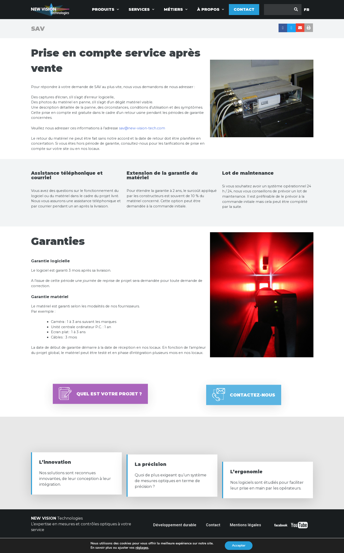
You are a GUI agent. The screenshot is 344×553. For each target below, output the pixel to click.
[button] (100, 403)
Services (141, 9)
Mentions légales (245, 525)
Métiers (176, 9)
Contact (244, 9)
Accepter (238, 545)
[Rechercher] (295, 9)
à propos (210, 9)
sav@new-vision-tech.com (142, 128)
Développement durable (174, 525)
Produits (105, 9)
